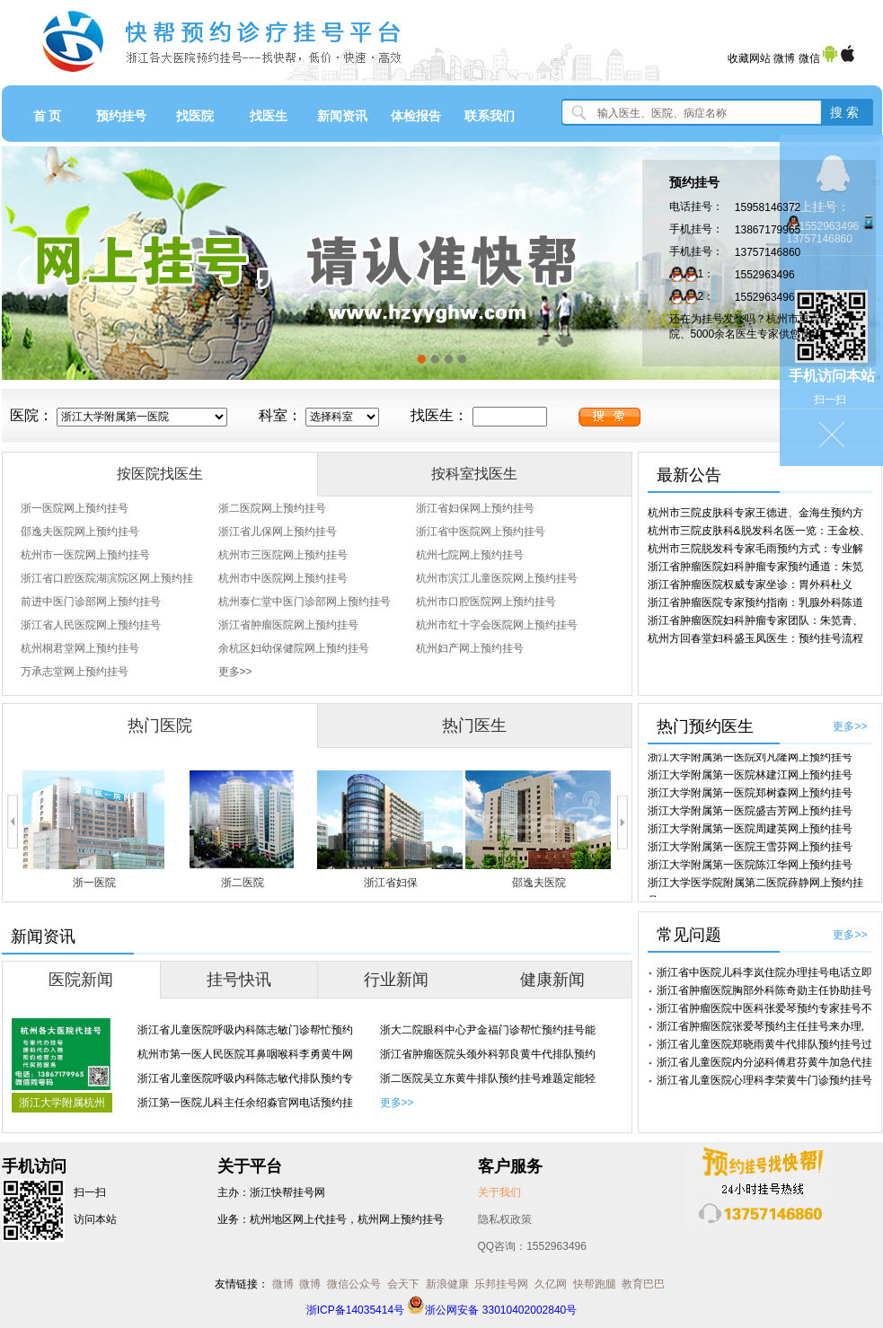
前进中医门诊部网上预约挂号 (91, 601)
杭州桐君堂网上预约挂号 (80, 648)
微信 (809, 58)
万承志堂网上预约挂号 (74, 671)
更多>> (235, 671)
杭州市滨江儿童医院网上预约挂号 (497, 578)
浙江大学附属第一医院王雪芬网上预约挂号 (750, 850)
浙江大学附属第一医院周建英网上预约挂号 (750, 832)
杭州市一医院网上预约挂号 (85, 555)
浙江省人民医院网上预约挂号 (91, 625)
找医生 (268, 116)
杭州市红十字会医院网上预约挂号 (497, 625)
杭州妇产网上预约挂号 (470, 648)
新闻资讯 (342, 116)
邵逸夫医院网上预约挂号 (80, 531)
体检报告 (416, 116)
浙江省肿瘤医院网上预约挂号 (288, 625)
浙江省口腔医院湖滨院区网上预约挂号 (107, 581)
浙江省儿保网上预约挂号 (277, 531)
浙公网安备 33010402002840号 (492, 1310)
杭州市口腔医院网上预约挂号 (486, 601)
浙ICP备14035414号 (355, 1310)
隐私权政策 (505, 1219)
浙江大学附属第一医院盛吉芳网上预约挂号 (750, 814)
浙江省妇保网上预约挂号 (475, 508)
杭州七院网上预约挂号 (470, 555)
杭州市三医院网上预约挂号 (283, 555)
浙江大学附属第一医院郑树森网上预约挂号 (750, 796)
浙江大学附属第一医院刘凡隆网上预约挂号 (750, 760)
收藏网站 (749, 58)
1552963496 (765, 274)
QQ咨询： (532, 1246)
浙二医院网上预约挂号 (272, 508)
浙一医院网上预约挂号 (74, 508)
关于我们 (499, 1192)
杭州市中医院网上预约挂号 (283, 578)
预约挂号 (121, 116)
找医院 (195, 116)
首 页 (47, 116)
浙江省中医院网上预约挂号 (480, 531)
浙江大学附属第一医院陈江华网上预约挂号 (750, 868)
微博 (784, 58)
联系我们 (489, 116)
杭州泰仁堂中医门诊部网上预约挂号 (304, 601)
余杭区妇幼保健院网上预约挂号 (293, 648)
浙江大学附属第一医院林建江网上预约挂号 (750, 778)
